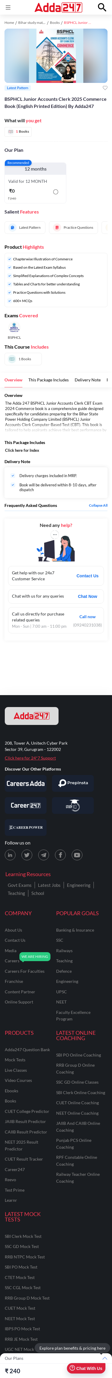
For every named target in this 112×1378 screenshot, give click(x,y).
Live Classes (16, 1070)
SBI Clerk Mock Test (23, 1236)
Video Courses (18, 1080)
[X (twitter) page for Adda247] (27, 855)
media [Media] (10, 950)
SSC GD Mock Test (22, 1246)
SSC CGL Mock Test (23, 1287)
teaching (64, 960)
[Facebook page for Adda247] (60, 855)
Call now (87, 616)
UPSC (61, 991)
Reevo (10, 1179)
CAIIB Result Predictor (26, 1131)
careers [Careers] (12, 960)
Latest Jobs (49, 885)
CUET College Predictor (27, 1111)
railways (64, 950)
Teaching (16, 893)
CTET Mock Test (20, 1277)
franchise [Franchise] (14, 981)
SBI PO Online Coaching (78, 1054)
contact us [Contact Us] (15, 940)
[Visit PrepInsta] (73, 783)
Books (55, 22)
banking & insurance (75, 929)
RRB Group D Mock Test (27, 1297)
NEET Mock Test (20, 1318)
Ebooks (11, 1090)
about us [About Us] (13, 929)
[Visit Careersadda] (26, 783)
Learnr (11, 1200)
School (37, 893)
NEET (61, 1001)
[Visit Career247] (26, 805)
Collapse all (98, 505)
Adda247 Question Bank (27, 1049)
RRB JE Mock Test (21, 1339)
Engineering (78, 885)
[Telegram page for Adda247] (43, 855)
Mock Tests (15, 1059)
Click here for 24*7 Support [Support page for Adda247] (30, 757)
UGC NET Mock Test (23, 1349)
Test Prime (14, 1190)
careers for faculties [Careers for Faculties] (25, 971)
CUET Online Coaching (77, 1102)
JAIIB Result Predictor (25, 1121)
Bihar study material (34, 22)
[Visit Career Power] (26, 827)
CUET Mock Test (20, 1308)
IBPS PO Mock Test (22, 1328)
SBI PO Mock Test (21, 1266)
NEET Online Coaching (77, 1113)
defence (64, 971)
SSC (59, 940)
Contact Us (87, 575)
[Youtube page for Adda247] (77, 855)
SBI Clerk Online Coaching (80, 1092)
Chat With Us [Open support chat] (85, 1368)
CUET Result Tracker (24, 1159)
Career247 (15, 1169)
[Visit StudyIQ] (73, 805)
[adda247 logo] (32, 716)
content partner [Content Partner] (20, 991)
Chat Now (87, 596)
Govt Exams (20, 885)
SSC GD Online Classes (77, 1082)
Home (9, 22)
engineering (67, 981)
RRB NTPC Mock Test (25, 1256)
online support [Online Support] (19, 1001)
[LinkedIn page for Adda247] (10, 855)
